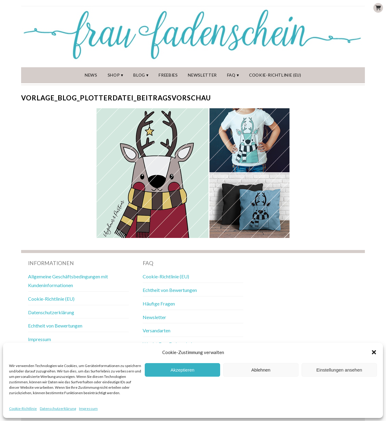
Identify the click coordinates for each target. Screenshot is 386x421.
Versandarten (156, 330)
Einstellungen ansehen (339, 369)
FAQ (231, 75)
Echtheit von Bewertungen (55, 325)
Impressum (88, 408)
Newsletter (202, 75)
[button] (374, 352)
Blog (139, 75)
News (91, 75)
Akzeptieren (182, 369)
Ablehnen (260, 369)
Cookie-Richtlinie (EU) (275, 75)
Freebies (168, 75)
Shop (114, 75)
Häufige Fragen (159, 303)
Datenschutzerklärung (58, 408)
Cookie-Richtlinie (23, 408)
